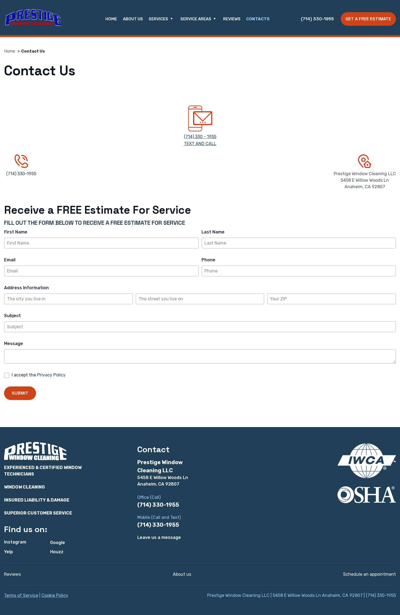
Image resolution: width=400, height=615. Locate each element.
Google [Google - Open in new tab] (57, 542)
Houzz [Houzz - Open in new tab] (56, 551)
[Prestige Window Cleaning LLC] (33, 18)
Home (111, 19)
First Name (15, 232)
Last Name (213, 232)
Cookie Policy (54, 595)
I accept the (39, 375)
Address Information (26, 287)
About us (133, 19)
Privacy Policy (51, 375)
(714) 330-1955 (317, 19)
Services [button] (161, 19)
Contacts (257, 19)
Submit (20, 393)
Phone (208, 259)
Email (9, 259)
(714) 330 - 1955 (200, 136)
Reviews (231, 19)
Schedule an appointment (369, 574)
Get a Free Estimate (368, 19)
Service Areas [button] (198, 19)
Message (13, 343)
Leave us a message (159, 537)
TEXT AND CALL (200, 143)
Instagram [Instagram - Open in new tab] (15, 542)
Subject (12, 315)
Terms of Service (21, 595)
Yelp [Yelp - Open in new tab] (8, 551)
